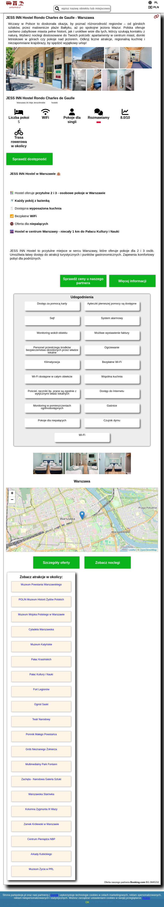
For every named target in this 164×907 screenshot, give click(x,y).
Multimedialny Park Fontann (41, 764)
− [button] (12, 500)
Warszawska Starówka (41, 794)
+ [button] (12, 493)
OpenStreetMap (148, 550)
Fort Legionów (41, 689)
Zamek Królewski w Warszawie (41, 824)
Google (54, 895)
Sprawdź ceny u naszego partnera (83, 281)
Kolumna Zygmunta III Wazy (41, 809)
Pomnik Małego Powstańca (41, 734)
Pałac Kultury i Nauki (41, 674)
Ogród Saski (41, 704)
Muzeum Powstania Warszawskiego (41, 584)
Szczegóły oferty (56, 562)
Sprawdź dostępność (29, 159)
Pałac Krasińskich (41, 659)
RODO (146, 898)
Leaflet (132, 550)
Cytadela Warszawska (41, 629)
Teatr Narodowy (41, 719)
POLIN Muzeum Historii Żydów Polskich (41, 599)
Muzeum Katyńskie (41, 644)
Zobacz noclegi (107, 562)
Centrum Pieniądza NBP (41, 839)
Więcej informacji (132, 281)
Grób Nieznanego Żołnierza (41, 749)
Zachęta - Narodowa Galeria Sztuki (41, 779)
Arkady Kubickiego (41, 854)
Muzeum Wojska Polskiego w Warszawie (41, 614)
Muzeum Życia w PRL (41, 869)
